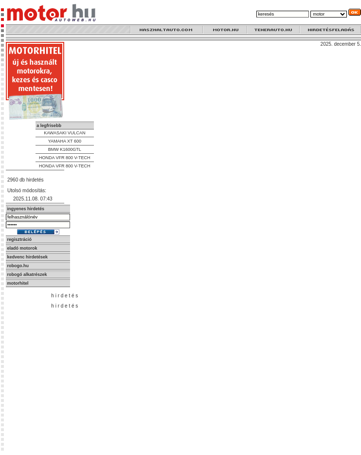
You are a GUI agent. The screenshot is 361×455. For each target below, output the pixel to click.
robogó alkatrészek (27, 274)
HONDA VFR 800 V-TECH (64, 157)
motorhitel (18, 283)
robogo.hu (18, 265)
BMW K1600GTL (64, 149)
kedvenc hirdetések (27, 257)
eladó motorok (22, 248)
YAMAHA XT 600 (64, 141)
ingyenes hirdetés (26, 208)
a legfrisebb (48, 125)
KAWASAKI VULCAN (64, 132)
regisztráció (19, 239)
